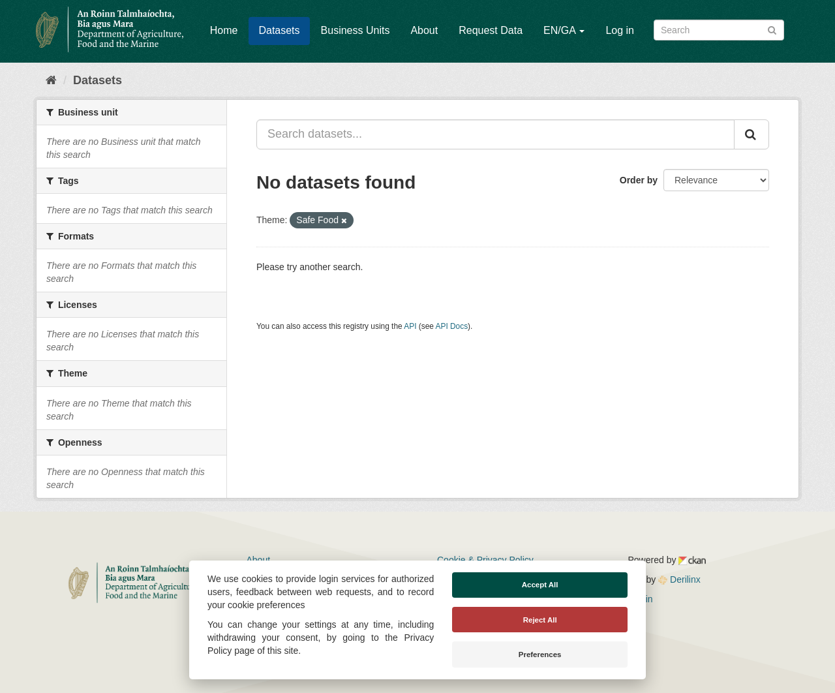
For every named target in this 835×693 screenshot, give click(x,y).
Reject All (540, 620)
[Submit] (772, 29)
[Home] (51, 80)
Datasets (278, 30)
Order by (639, 180)
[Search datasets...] (495, 134)
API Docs (452, 326)
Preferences (540, 654)
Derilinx (679, 579)
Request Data (491, 30)
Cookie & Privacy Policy (485, 560)
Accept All (540, 585)
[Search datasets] (719, 30)
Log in (619, 30)
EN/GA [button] (563, 30)
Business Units (355, 30)
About (424, 30)
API (410, 326)
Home (224, 30)
